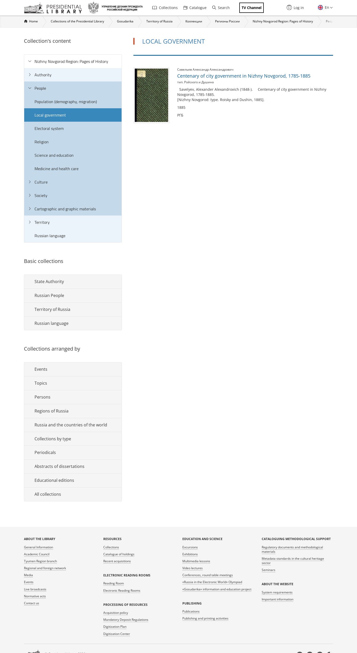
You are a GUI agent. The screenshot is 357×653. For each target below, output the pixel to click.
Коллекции (193, 21)
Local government (50, 115)
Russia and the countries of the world (71, 425)
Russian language (50, 235)
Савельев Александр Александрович (205, 69)
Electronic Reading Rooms (121, 590)
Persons (42, 397)
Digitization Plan (114, 626)
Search (221, 7)
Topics (41, 383)
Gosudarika (125, 21)
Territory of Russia (159, 21)
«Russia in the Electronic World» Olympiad (212, 582)
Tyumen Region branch (40, 561)
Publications (191, 611)
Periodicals (45, 452)
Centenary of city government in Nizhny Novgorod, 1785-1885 (243, 76)
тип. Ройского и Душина (195, 82)
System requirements (277, 592)
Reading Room (113, 583)
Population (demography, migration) (66, 101)
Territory (42, 222)
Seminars (268, 570)
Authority (43, 75)
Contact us (31, 603)
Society (41, 195)
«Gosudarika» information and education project (216, 589)
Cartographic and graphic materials (65, 209)
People (331, 21)
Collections (165, 7)
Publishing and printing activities (205, 618)
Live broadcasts (35, 589)
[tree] (73, 148)
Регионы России (227, 21)
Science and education (54, 155)
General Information (38, 547)
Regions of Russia (52, 411)
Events (41, 369)
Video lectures (192, 568)
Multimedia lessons (196, 561)
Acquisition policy (115, 612)
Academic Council (36, 554)
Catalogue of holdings (118, 554)
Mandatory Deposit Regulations (125, 619)
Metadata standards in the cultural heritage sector (293, 560)
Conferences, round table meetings (207, 575)
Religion (42, 142)
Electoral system (49, 128)
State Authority (49, 281)
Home (33, 21)
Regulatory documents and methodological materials (292, 549)
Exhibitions (190, 554)
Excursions (190, 547)
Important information (277, 599)
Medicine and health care (57, 168)
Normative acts (35, 596)
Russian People (49, 295)
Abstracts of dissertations (59, 466)
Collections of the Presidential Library (77, 21)
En (326, 7)
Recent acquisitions (117, 561)
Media (28, 575)
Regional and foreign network (45, 568)
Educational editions (54, 480)
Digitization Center (116, 634)
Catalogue (195, 7)
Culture (41, 182)
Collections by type (53, 439)
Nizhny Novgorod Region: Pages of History (283, 21)
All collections (48, 494)
